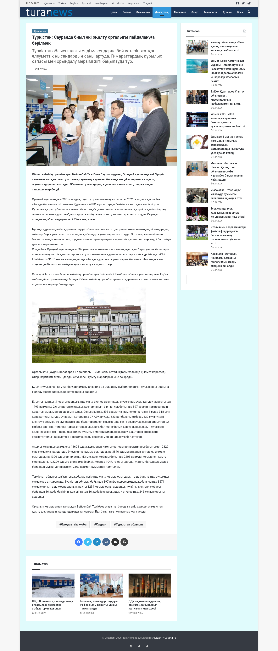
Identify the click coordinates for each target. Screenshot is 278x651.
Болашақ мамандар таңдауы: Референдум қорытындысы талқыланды (99, 605)
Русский (87, 3)
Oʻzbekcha (118, 3)
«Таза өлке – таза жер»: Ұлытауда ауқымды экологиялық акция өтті (226, 194)
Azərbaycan (101, 3)
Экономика (143, 12)
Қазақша (49, 3)
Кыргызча (133, 3)
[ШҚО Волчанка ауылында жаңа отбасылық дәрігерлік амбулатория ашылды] (53, 586)
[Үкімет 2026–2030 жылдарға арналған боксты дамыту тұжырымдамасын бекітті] (197, 119)
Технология (210, 12)
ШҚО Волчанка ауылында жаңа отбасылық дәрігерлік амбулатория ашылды (52, 605)
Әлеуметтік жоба (73, 524)
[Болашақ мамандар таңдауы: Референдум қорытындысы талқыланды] (101, 586)
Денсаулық (162, 12)
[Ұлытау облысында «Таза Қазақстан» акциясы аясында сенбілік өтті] (197, 47)
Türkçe (62, 3)
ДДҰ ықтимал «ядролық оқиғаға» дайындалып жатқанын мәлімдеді (144, 605)
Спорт (194, 12)
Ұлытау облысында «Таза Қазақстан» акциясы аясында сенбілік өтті (227, 46)
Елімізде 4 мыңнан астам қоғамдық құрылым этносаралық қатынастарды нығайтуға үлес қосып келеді (227, 144)
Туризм (227, 12)
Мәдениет (180, 12)
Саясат (127, 12)
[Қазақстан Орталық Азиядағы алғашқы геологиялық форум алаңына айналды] (197, 259)
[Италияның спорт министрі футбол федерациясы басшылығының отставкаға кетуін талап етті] (197, 232)
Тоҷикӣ (147, 3)
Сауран (101, 524)
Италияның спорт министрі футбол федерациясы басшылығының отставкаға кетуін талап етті (228, 235)
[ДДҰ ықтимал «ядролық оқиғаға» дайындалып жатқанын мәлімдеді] (150, 586)
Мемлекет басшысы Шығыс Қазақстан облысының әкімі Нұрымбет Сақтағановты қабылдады (227, 171)
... (216, 279)
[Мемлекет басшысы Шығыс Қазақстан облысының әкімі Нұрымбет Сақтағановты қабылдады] (197, 168)
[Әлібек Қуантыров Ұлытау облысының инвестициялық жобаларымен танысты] (197, 97)
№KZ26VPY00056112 (164, 637)
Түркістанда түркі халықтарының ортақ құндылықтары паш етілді (228, 212)
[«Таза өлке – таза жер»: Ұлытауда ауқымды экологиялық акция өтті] (197, 195)
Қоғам (113, 12)
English (74, 3)
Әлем (240, 12)
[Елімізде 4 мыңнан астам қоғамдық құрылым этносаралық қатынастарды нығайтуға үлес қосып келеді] (197, 142)
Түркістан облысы (129, 524)
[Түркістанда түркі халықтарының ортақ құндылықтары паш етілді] (197, 214)
